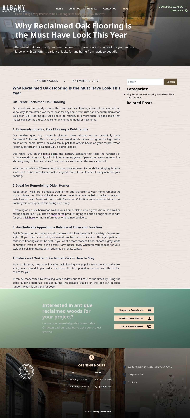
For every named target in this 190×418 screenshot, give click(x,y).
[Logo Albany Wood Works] (14, 8)
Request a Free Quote (131, 310)
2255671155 (176, 10)
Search (171, 82)
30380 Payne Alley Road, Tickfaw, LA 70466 (150, 366)
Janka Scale (50, 153)
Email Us (132, 381)
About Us (74, 8)
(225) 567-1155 (135, 374)
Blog (125, 8)
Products (91, 8)
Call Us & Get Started (131, 326)
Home (59, 8)
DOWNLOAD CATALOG (171, 6)
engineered (58, 214)
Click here (29, 217)
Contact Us (109, 8)
